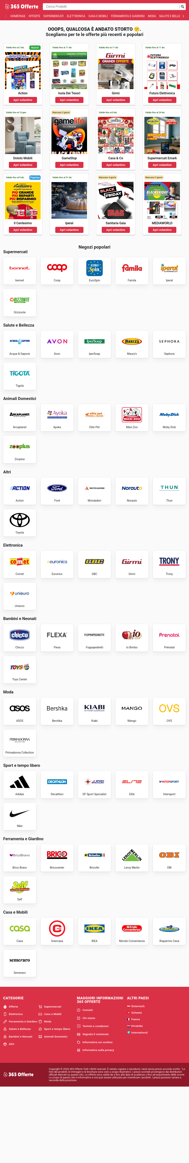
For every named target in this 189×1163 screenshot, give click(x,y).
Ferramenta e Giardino (128, 16)
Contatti (85, 1085)
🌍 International (137, 1107)
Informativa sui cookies (94, 1117)
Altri (8, 1119)
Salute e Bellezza (172, 16)
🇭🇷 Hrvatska (135, 1101)
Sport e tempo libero (54, 1104)
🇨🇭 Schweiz (134, 1088)
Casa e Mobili (98, 16)
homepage (17, 16)
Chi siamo (86, 1093)
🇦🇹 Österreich (136, 1081)
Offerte (34, 16)
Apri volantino (22, 100)
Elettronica (76, 16)
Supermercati (53, 16)
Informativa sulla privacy (95, 1125)
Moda (152, 16)
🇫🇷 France (133, 1094)
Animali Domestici (52, 1112)
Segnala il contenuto (93, 1109)
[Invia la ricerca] (182, 6)
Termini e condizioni (92, 1101)
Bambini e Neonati (17, 1112)
